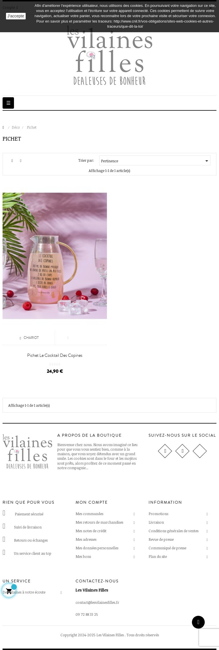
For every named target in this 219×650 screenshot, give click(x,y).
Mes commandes (89, 513)
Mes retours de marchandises (99, 522)
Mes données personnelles (97, 547)
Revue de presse (161, 539)
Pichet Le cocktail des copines (54, 355)
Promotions (158, 513)
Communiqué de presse (167, 547)
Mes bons (83, 556)
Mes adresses (86, 539)
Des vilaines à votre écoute (24, 592)
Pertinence (155, 160)
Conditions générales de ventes (173, 530)
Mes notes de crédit (91, 530)
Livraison (156, 522)
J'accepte (15, 16)
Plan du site (158, 556)
